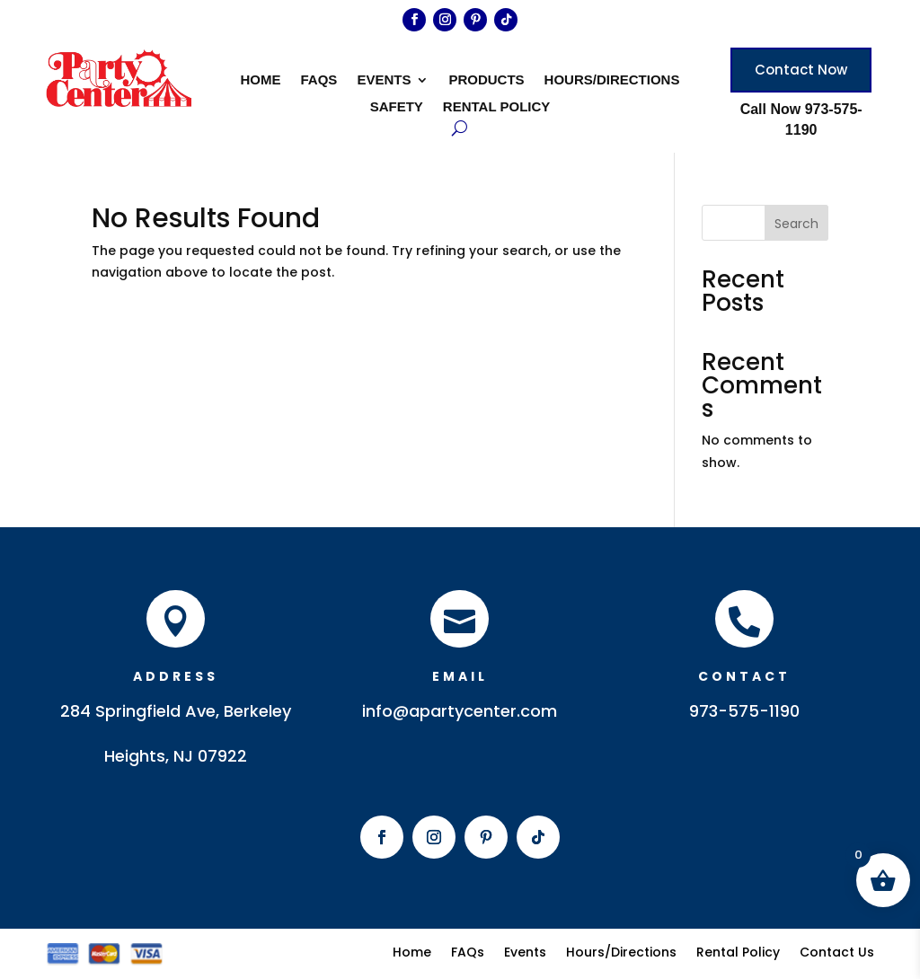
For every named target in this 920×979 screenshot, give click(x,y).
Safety (396, 107)
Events (384, 80)
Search (796, 224)
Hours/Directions (612, 80)
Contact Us (837, 950)
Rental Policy (496, 107)
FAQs (319, 80)
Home (261, 80)
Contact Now (801, 69)
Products (486, 80)
